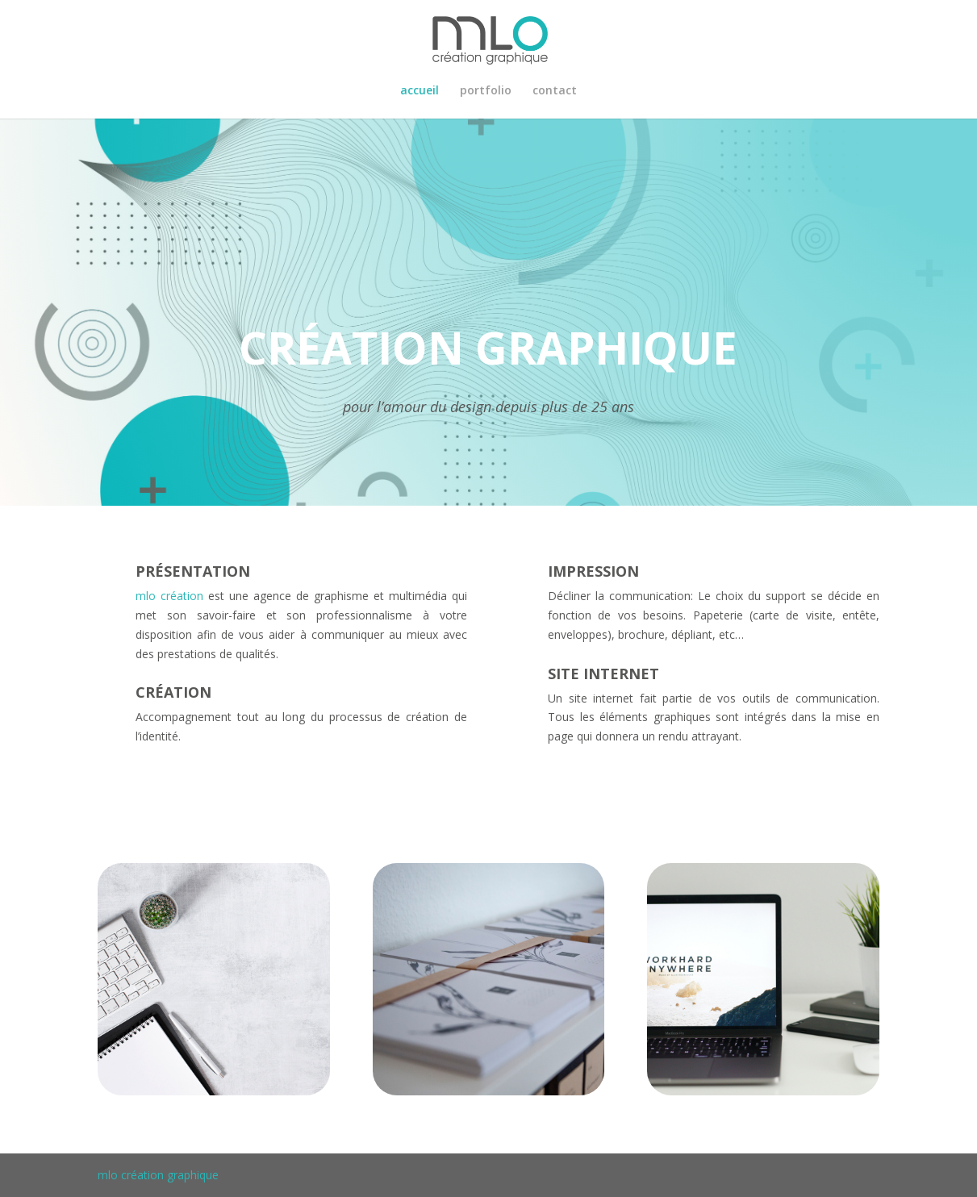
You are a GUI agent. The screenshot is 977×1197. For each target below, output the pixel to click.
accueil (419, 91)
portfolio (485, 91)
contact (554, 91)
